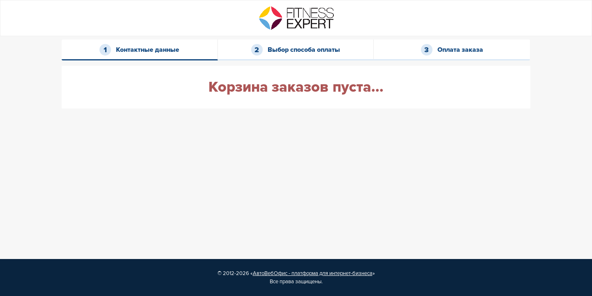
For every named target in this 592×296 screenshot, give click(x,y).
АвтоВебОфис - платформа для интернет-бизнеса (312, 273)
